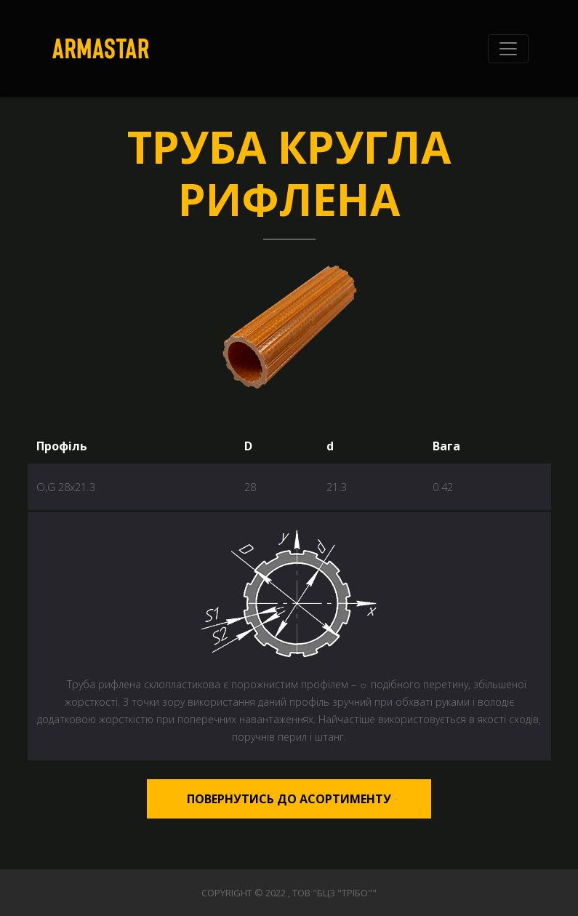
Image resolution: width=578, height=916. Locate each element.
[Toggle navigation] (508, 48)
